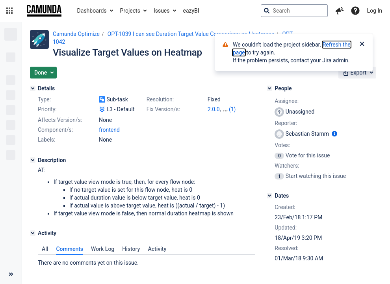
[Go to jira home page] (44, 11)
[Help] (355, 10)
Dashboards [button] (92, 10)
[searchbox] (294, 10)
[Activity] (32, 233)
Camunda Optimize (76, 34)
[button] (9, 11)
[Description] (32, 160)
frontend (109, 130)
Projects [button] (130, 10)
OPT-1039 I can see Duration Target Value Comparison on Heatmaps (191, 34)
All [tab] (45, 249)
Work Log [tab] (102, 249)
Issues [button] (162, 10)
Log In (374, 10)
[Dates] (269, 195)
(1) (232, 109)
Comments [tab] (69, 249)
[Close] (362, 45)
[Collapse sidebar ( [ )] (11, 274)
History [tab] (131, 249)
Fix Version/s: (163, 109)
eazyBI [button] (191, 10)
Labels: (46, 139)
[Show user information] (334, 134)
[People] (269, 88)
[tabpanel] (146, 261)
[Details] (32, 88)
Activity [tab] (157, 249)
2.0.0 (214, 109)
